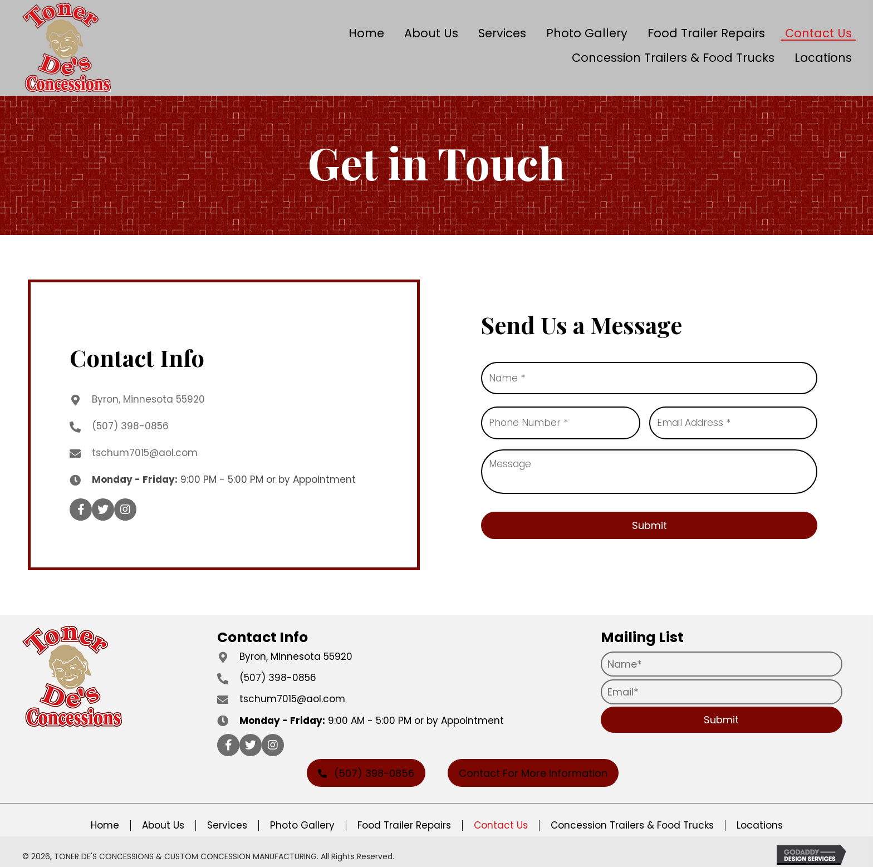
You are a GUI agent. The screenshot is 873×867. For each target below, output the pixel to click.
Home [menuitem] (105, 819)
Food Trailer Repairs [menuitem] (404, 819)
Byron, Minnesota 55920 (148, 396)
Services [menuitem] (227, 819)
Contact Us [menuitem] (501, 819)
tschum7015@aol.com (145, 449)
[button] (81, 507)
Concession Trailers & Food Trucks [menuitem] (632, 819)
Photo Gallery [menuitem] (302, 819)
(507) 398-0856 (130, 422)
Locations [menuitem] (760, 819)
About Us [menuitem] (163, 819)
